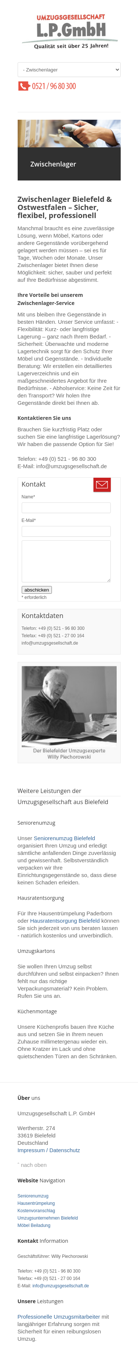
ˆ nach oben (32, 1165)
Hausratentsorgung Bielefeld (65, 921)
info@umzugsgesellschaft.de (60, 1285)
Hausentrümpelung (36, 1203)
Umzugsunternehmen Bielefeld (48, 1218)
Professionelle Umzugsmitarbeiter (59, 1316)
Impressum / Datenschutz (49, 1150)
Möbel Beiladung (34, 1225)
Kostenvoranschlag (36, 1210)
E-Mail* (29, 520)
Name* (28, 496)
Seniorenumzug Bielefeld (64, 838)
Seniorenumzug (33, 1196)
